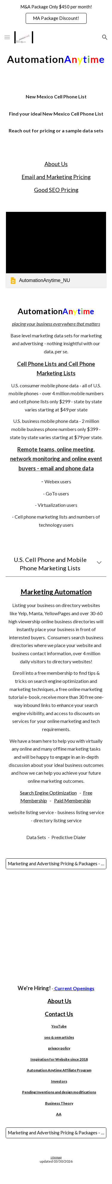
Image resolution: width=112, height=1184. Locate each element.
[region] (56, 14)
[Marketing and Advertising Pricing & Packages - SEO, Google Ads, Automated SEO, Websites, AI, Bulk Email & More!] (56, 864)
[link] (56, 250)
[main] (56, 116)
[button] (7, 37)
